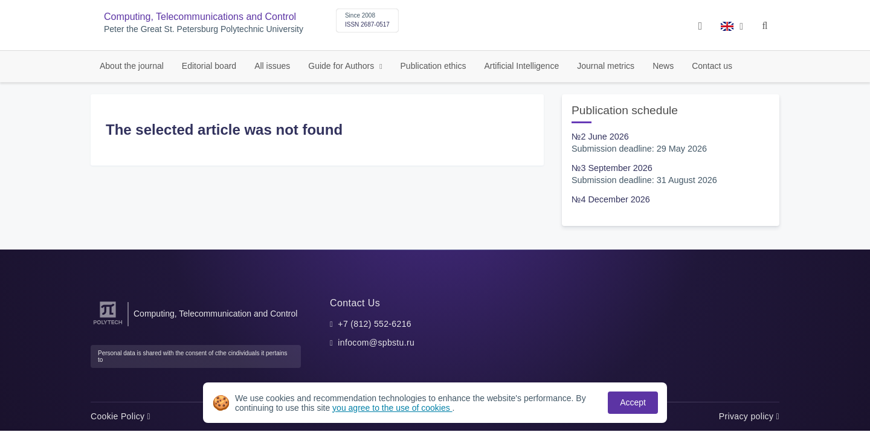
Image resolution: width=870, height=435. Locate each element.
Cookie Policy (120, 416)
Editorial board (209, 66)
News (663, 66)
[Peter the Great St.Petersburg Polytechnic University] (108, 325)
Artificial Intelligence (521, 66)
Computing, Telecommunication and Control (215, 313)
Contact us (712, 66)
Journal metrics (605, 66)
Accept (633, 402)
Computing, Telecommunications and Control (200, 16)
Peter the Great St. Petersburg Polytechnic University (203, 29)
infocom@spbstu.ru (376, 342)
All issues (272, 66)
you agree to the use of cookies (392, 408)
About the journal (132, 66)
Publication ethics (433, 66)
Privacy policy (749, 416)
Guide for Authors (342, 66)
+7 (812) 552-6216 (374, 324)
